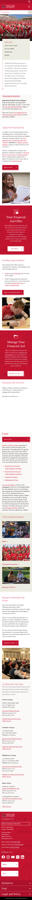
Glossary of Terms (8, 587)
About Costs (8, 439)
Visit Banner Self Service (9, 396)
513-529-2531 (19, 844)
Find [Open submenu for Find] (4, 888)
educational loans (17, 283)
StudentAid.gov (22, 155)
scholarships (17, 273)
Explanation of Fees (11, 480)
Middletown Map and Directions (13, 774)
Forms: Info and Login (11, 45)
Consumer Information (9, 564)
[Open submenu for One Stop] (30, 12)
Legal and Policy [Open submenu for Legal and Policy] (11, 893)
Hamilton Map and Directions (12, 747)
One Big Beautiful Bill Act (13, 107)
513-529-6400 (14, 847)
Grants (7, 273)
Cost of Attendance (9, 485)
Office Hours (6, 721)
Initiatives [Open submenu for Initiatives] (7, 882)
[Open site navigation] (29, 6)
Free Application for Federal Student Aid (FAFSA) (14, 114)
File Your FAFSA (9, 48)
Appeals (7, 55)
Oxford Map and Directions (11, 719)
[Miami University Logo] (8, 6)
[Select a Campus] (16, 823)
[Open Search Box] (29, 2)
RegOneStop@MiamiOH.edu (12, 739)
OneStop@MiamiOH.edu (10, 711)
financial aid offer (12, 508)
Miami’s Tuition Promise (10, 445)
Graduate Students (11, 477)
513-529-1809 (15, 842)
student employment (12, 285)
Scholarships (8, 52)
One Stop (5, 12)
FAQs (4, 541)
